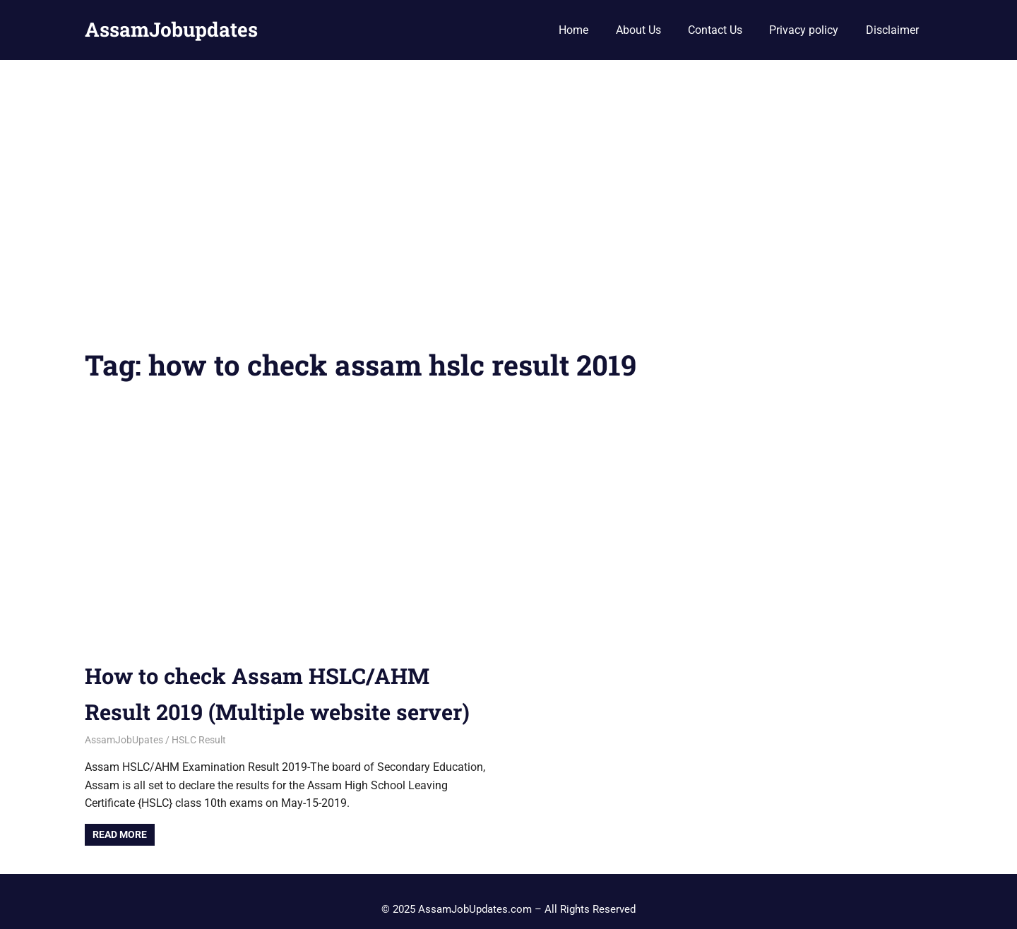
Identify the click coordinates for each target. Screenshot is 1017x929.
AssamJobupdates (171, 29)
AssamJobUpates (124, 739)
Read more (120, 834)
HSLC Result (199, 739)
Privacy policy (803, 30)
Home (573, 30)
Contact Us (715, 30)
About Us (638, 30)
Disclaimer (892, 30)
